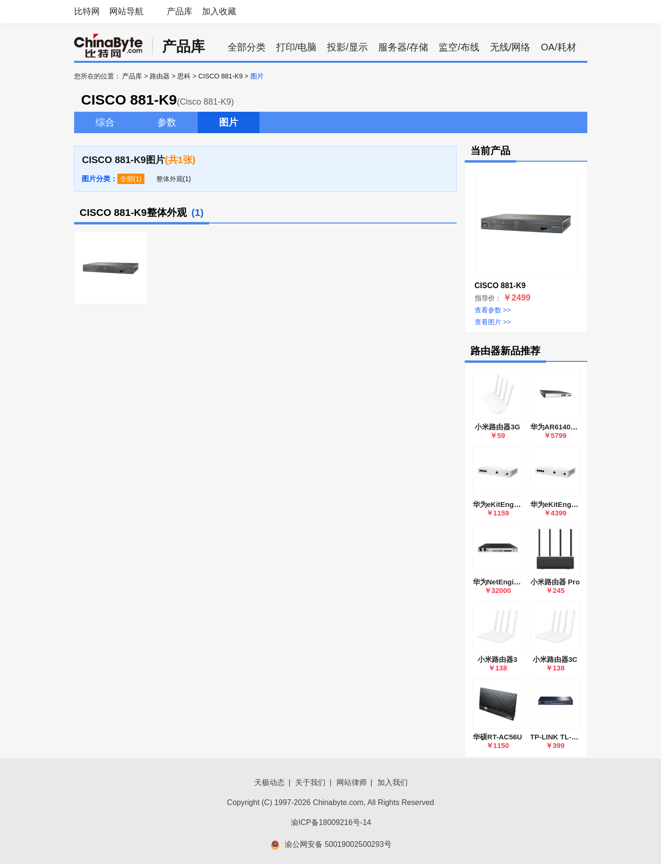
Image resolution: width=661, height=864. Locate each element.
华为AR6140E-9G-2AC (567, 427)
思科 (184, 76)
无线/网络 (510, 47)
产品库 (179, 11)
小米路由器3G (497, 427)
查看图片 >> (493, 322)
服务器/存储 (403, 47)
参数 (166, 122)
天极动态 (269, 782)
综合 (105, 122)
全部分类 (247, 47)
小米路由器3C (555, 659)
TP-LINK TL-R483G (562, 737)
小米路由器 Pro (555, 582)
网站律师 (351, 782)
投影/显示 (347, 47)
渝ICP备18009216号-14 (331, 822)
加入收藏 (219, 11)
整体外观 (169, 179)
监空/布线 (459, 47)
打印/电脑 (296, 47)
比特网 (87, 11)
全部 (127, 179)
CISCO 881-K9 (220, 76)
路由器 (160, 76)
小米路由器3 (497, 659)
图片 (228, 122)
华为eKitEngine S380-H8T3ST (579, 504)
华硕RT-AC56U (497, 737)
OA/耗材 (558, 47)
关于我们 (310, 782)
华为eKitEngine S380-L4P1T (520, 504)
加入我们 (392, 782)
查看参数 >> (493, 310)
